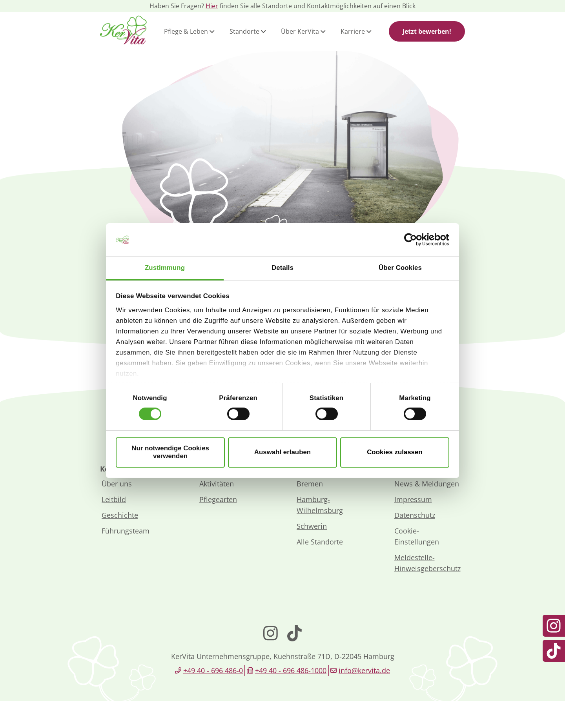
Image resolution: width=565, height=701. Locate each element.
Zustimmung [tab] (165, 267)
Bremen (310, 483)
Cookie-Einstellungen (416, 536)
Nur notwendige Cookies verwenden (170, 452)
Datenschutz (414, 515)
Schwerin (312, 526)
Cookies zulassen (395, 452)
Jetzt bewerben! (427, 31)
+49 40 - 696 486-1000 (290, 670)
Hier (212, 6)
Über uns (117, 483)
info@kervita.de (364, 670)
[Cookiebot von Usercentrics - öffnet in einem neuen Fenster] (415, 239)
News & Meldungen (426, 483)
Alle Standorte (320, 541)
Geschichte (120, 515)
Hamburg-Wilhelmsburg (320, 505)
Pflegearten (218, 499)
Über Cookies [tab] (400, 267)
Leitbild (114, 499)
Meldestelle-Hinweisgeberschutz (427, 563)
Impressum (413, 499)
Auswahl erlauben (282, 452)
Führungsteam (125, 530)
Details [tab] (282, 267)
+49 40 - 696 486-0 (213, 670)
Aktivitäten (216, 483)
